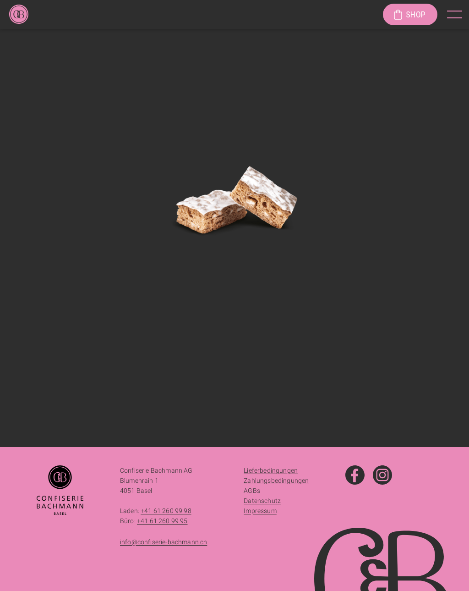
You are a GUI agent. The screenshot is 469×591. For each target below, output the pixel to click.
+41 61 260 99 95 (162, 521)
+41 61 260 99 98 (166, 510)
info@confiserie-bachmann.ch (163, 542)
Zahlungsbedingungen (276, 480)
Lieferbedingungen (271, 470)
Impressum (260, 510)
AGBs (252, 490)
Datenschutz (262, 500)
